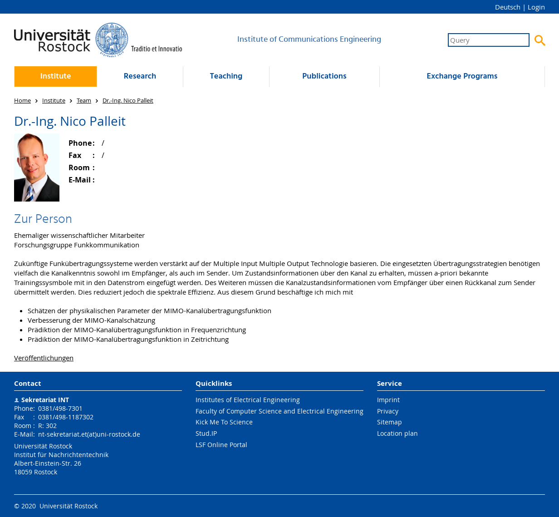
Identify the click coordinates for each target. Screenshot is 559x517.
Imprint (388, 399)
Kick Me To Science (224, 422)
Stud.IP (206, 433)
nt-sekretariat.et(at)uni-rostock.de (89, 434)
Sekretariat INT (45, 399)
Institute (55, 76)
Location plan (397, 433)
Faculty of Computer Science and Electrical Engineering (279, 411)
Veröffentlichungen (44, 357)
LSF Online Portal (221, 444)
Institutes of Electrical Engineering (248, 399)
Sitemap (389, 422)
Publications (324, 76)
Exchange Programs (462, 76)
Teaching (226, 76)
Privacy (387, 411)
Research (140, 76)
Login (536, 6)
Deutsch (507, 6)
